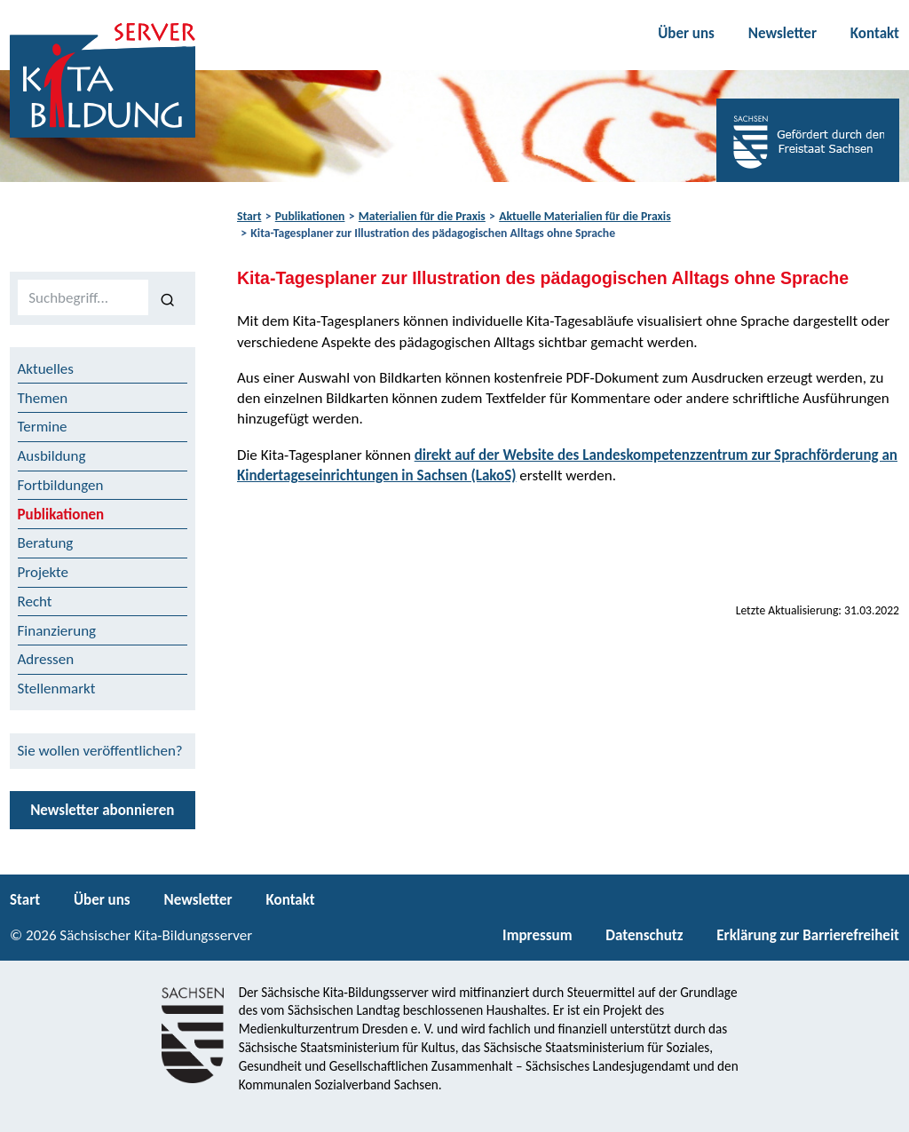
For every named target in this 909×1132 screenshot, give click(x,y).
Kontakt (874, 33)
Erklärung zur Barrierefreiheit (807, 935)
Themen (43, 398)
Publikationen (310, 216)
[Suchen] (168, 298)
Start (249, 216)
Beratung (46, 543)
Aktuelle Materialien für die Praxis (585, 216)
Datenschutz (644, 935)
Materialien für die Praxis (422, 216)
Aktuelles (46, 369)
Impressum (537, 935)
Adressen (46, 659)
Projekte (43, 572)
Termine (42, 426)
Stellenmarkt (57, 688)
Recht (35, 601)
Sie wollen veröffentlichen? (100, 750)
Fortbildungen (61, 485)
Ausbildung (52, 456)
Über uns (686, 33)
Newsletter (782, 33)
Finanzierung (57, 630)
